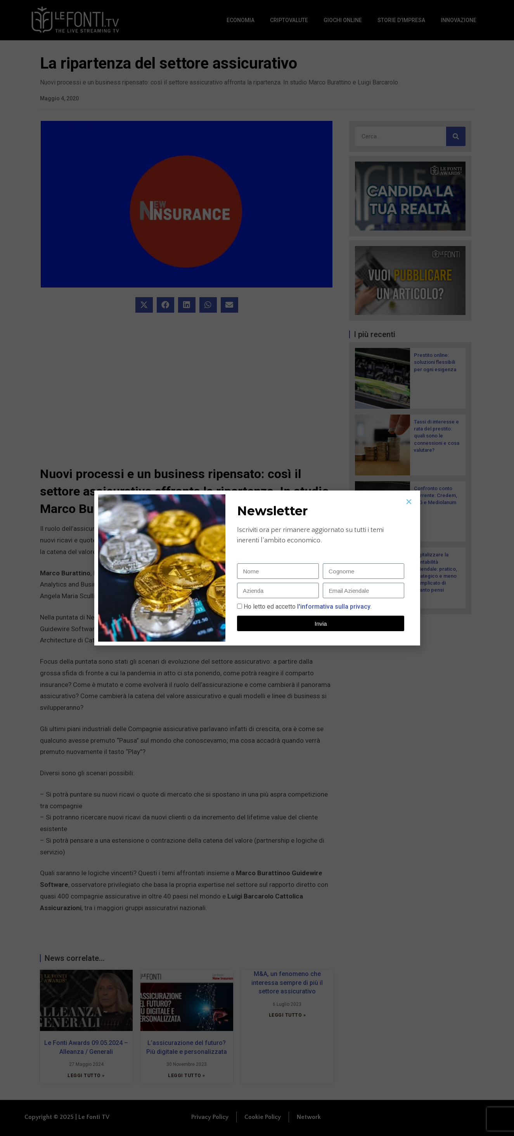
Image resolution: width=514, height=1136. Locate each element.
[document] (257, 568)
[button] (408, 501)
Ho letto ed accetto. (308, 606)
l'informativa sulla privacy (333, 606)
